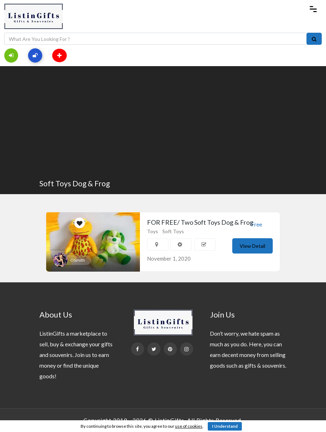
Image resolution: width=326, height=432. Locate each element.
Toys (152, 231)
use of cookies (188, 426)
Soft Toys (173, 231)
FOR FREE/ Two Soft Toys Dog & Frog (200, 222)
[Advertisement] (163, 123)
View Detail (252, 246)
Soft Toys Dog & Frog (74, 183)
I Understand (225, 426)
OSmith (77, 260)
